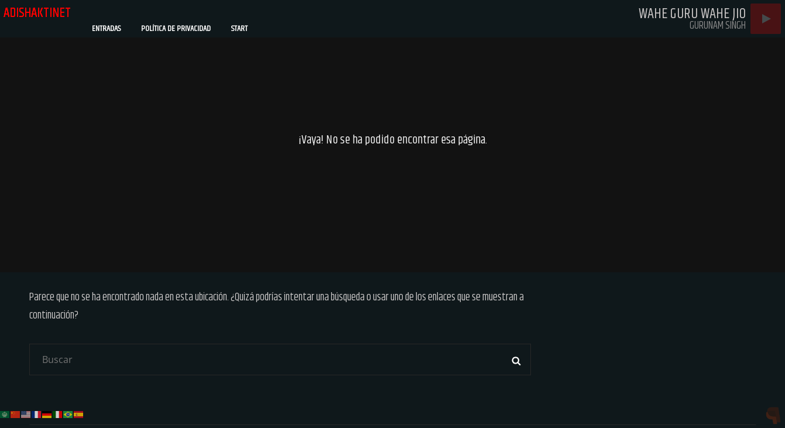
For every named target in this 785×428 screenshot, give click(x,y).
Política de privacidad (176, 28)
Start (239, 28)
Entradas (106, 28)
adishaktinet (38, 12)
